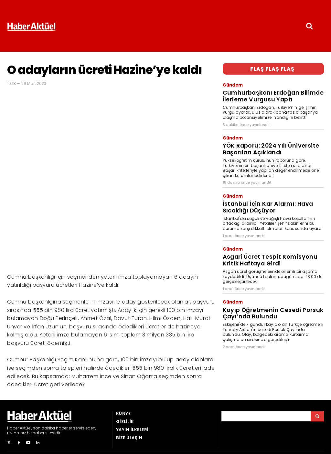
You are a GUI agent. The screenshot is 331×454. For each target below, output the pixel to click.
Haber (13, 428)
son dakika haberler (52, 428)
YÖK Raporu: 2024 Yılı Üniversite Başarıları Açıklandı (272, 138)
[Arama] (317, 416)
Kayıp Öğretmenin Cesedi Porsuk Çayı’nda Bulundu (273, 285)
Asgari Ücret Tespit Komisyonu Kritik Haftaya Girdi (266, 237)
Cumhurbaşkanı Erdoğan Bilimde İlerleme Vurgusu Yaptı (272, 90)
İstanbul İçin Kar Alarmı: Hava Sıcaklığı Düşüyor (269, 190)
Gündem (231, 83)
